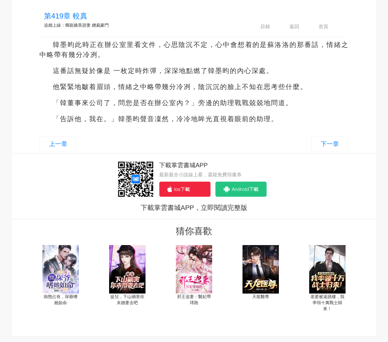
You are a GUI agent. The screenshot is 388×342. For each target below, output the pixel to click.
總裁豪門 (100, 25)
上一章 (58, 144)
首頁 (318, 26)
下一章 (330, 144)
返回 (289, 26)
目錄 (260, 26)
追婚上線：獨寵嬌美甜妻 (67, 25)
